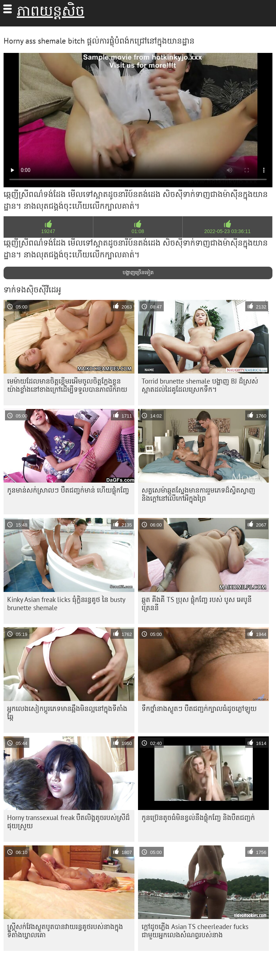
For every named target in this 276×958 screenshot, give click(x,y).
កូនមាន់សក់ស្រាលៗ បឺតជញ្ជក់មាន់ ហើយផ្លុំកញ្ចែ (68, 490)
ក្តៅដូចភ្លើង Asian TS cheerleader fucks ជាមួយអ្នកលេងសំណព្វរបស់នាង (195, 930)
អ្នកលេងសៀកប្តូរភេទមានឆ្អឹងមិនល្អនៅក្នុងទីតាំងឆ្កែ (67, 712)
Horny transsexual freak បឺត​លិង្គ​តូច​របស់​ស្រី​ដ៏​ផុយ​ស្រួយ (68, 821)
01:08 (138, 231)
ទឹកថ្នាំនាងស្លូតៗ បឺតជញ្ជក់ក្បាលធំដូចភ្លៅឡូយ (199, 708)
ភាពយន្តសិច (50, 11)
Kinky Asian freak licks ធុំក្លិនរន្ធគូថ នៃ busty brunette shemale (66, 603)
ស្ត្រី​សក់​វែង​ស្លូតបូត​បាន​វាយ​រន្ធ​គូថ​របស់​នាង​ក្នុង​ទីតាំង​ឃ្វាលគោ (65, 930)
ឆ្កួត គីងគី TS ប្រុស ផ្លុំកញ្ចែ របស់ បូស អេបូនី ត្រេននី (197, 603)
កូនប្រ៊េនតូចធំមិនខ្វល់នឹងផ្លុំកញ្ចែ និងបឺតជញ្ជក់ (198, 817)
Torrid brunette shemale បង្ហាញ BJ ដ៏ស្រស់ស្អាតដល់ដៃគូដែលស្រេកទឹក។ (200, 385)
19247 (48, 231)
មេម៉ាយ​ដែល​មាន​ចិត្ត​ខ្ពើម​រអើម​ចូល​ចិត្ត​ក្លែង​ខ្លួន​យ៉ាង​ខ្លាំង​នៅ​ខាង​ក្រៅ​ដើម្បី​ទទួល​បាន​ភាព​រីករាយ (67, 385)
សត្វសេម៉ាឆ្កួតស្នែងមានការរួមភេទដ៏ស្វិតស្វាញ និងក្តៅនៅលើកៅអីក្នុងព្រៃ (198, 494)
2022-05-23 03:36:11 (227, 231)
